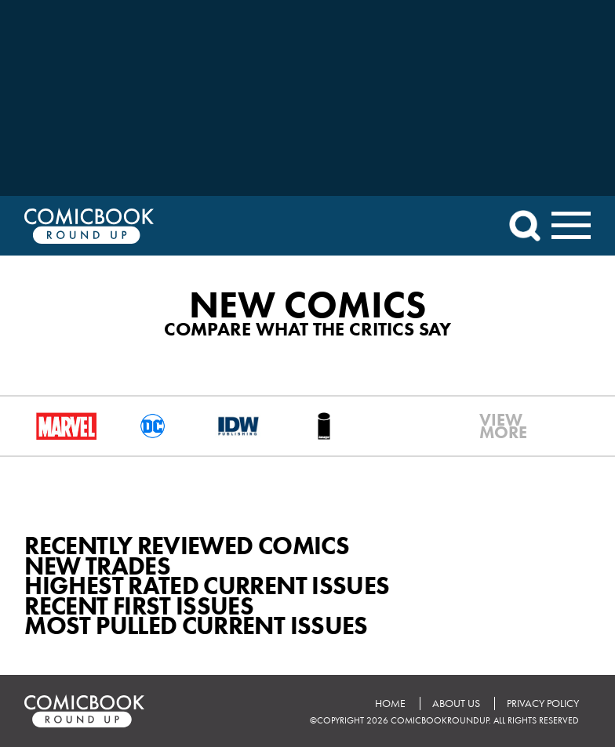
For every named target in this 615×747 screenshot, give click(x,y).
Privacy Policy (543, 703)
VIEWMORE (493, 426)
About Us (456, 703)
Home (390, 703)
